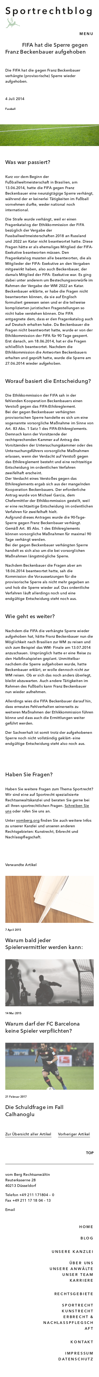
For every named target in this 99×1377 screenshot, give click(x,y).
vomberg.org (28, 821)
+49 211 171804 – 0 (36, 1195)
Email (10, 1210)
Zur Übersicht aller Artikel (28, 1134)
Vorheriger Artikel (74, 1134)
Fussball (10, 109)
